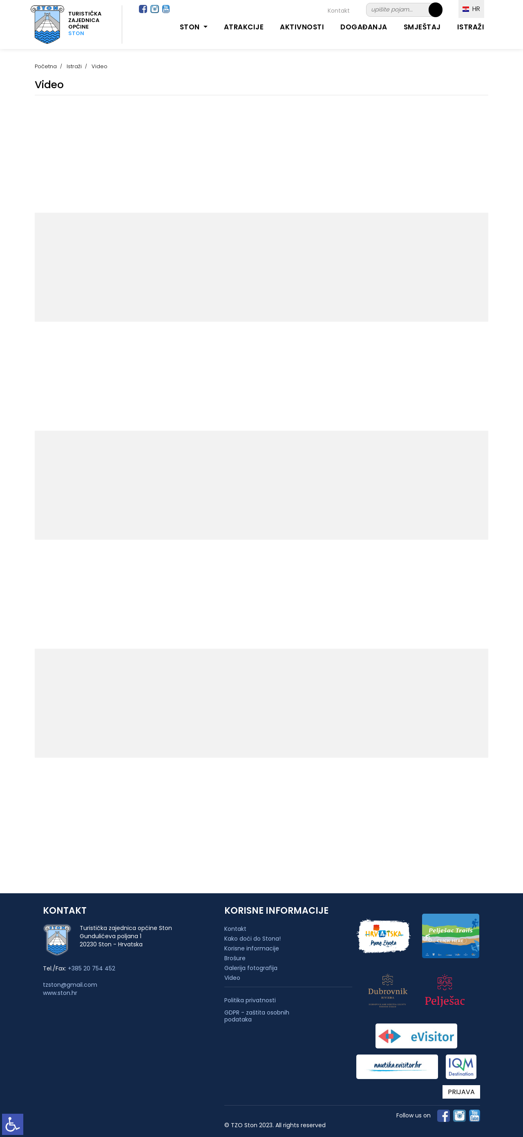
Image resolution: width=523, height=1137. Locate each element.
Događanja (363, 27)
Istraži (471, 27)
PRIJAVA (461, 1092)
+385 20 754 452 (91, 968)
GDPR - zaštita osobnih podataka (256, 1016)
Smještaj (422, 27)
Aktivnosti (302, 27)
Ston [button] (191, 27)
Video (232, 978)
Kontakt (339, 11)
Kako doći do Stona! (252, 939)
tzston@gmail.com (70, 985)
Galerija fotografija (250, 968)
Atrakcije (244, 27)
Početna (46, 66)
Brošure (235, 958)
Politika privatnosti (250, 1000)
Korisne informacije (251, 948)
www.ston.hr (60, 993)
